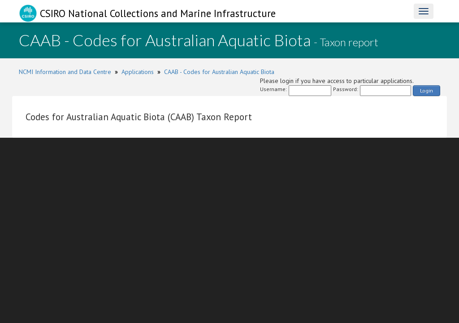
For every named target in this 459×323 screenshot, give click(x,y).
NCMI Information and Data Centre (65, 72)
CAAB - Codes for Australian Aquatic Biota (219, 72)
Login (426, 90)
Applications (137, 72)
